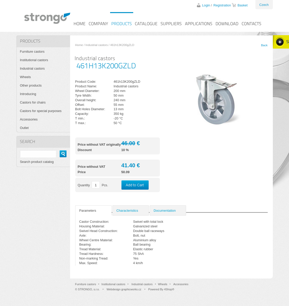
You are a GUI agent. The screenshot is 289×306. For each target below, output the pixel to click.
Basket (242, 5)
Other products (31, 85)
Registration (222, 5)
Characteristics (127, 210)
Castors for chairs (33, 102)
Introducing (28, 94)
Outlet (24, 128)
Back (264, 45)
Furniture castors (32, 51)
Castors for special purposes (41, 111)
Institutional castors (34, 60)
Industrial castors (96, 45)
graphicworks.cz (131, 289)
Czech (263, 5)
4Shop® (169, 289)
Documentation (165, 210)
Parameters (87, 210)
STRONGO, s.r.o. (89, 289)
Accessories (29, 119)
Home (79, 45)
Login (206, 5)
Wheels (25, 77)
